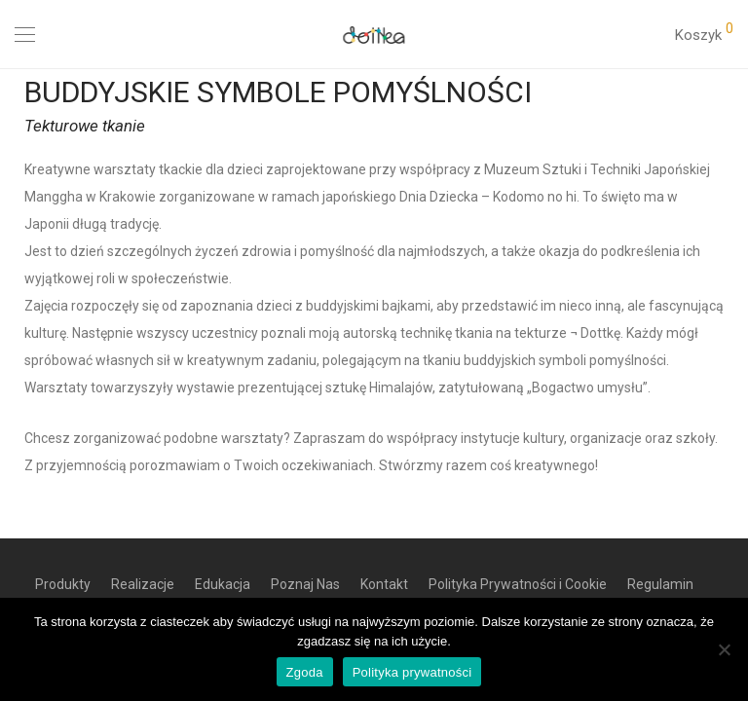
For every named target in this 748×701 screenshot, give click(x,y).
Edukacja (222, 584)
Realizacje (142, 584)
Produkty (63, 584)
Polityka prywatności (412, 672)
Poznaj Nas (305, 584)
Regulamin (660, 584)
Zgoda (304, 672)
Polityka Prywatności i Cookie (518, 584)
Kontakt (384, 584)
